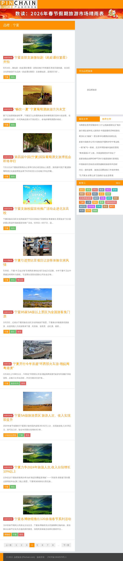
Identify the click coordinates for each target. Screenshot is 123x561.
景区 (13, 332)
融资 (96, 198)
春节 (112, 206)
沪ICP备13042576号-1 (56, 557)
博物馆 (7, 534)
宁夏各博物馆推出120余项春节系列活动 (42, 519)
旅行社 (83, 206)
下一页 (66, 545)
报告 (95, 194)
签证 (105, 206)
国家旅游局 (111, 202)
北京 (101, 194)
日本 (99, 206)
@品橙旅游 (92, 90)
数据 (101, 190)
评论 (95, 190)
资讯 (13, 77)
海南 (95, 202)
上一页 (9, 545)
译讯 (88, 190)
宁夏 (6, 77)
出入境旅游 (8, 260)
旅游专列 (15, 383)
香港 (101, 202)
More (118, 183)
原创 (115, 190)
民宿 (82, 210)
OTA (88, 210)
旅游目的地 (8, 57)
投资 (108, 194)
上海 (88, 202)
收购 (103, 198)
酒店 (108, 190)
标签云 (82, 183)
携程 (82, 194)
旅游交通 (8, 364)
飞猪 (82, 202)
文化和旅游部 (85, 198)
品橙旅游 (18, 4)
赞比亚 (20, 280)
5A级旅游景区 (10, 435)
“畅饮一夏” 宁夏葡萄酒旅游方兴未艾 (40, 109)
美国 (95, 210)
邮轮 (109, 198)
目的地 (91, 206)
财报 (88, 194)
